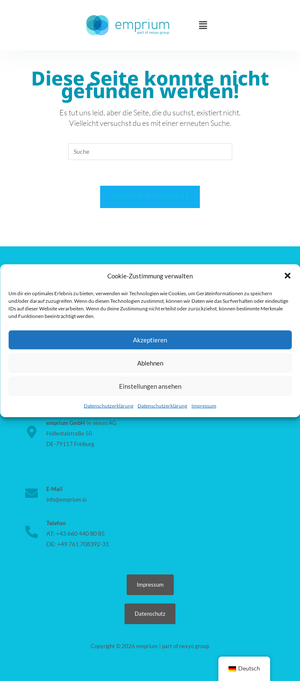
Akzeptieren (150, 340)
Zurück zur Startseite (150, 196)
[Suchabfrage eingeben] (150, 151)
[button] (287, 276)
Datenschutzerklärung (108, 405)
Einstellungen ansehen (150, 386)
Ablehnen (150, 363)
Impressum (203, 405)
